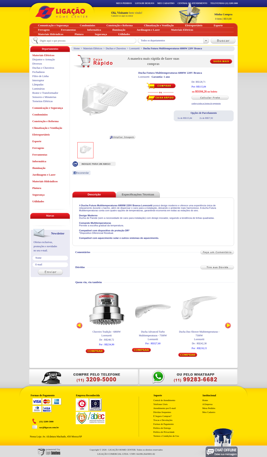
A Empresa (207, 404)
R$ (223, 16)
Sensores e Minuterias (44, 97)
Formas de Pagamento (163, 424)
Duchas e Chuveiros (116, 48)
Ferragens (38, 147)
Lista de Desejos (144, 3)
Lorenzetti (134, 48)
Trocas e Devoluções (163, 420)
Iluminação (38, 168)
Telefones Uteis (160, 404)
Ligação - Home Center (61, 12)
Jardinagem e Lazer (43, 174)
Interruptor (38, 80)
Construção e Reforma (45, 121)
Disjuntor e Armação (43, 59)
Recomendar (81, 173)
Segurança (38, 194)
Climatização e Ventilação (47, 127)
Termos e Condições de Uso (166, 436)
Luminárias (38, 88)
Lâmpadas (37, 84)
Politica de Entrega (162, 428)
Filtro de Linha (40, 76)
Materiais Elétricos (92, 48)
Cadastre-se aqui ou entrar (122, 16)
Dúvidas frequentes (162, 412)
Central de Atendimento (164, 400)
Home (77, 48)
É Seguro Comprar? (162, 416)
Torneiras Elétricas (42, 101)
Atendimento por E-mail (164, 408)
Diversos (37, 63)
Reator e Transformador (45, 92)
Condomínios (40, 114)
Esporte (36, 141)
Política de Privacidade (163, 432)
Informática (39, 161)
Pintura (36, 188)
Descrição (94, 194)
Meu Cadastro (165, 3)
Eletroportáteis (41, 134)
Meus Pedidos (124, 3)
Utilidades (38, 201)
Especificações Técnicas (138, 194)
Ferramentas (39, 154)
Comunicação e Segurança (47, 107)
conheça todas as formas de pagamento (206, 103)
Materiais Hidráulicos (45, 181)
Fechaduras (38, 71)
